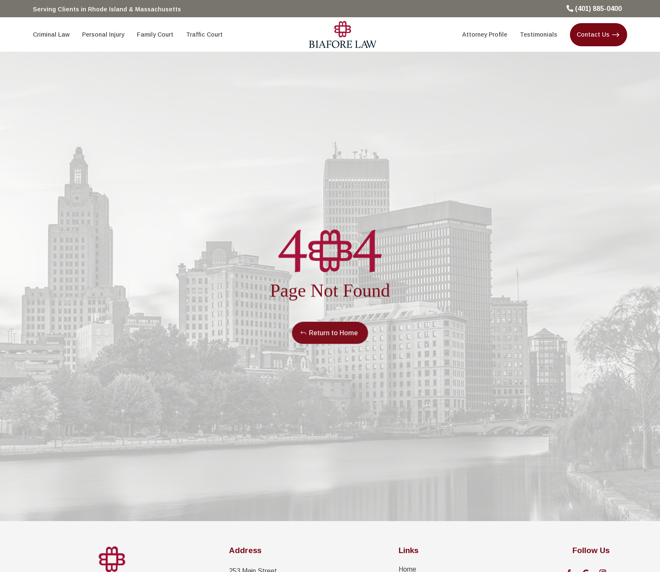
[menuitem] (51, 34)
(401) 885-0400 (598, 8)
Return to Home (333, 333)
